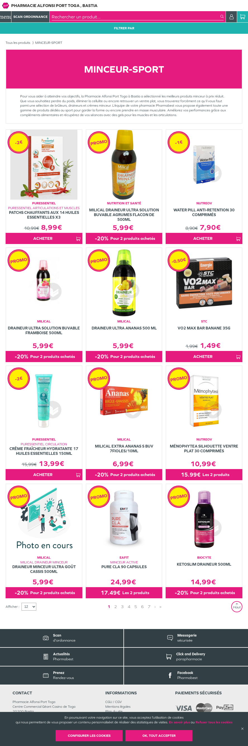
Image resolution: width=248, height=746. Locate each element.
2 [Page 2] (115, 606)
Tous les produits (18, 43)
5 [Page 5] (135, 606)
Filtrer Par (124, 28)
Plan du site (114, 711)
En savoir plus (179, 722)
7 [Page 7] (149, 606)
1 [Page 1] (109, 606)
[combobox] (136, 16)
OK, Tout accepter (159, 736)
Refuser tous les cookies (213, 722)
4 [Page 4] (129, 606)
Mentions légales (117, 707)
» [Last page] (160, 606)
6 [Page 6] (142, 606)
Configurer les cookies (89, 736)
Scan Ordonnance (30, 17)
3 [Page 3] (122, 606)
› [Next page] (155, 606)
